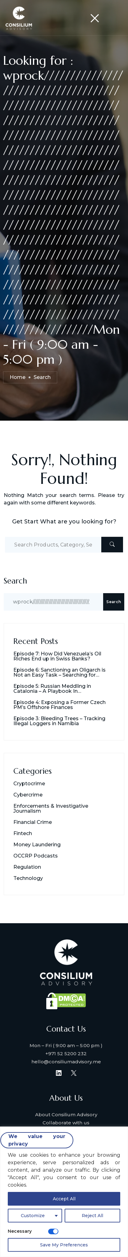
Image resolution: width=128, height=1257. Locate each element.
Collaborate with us (66, 1123)
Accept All (64, 1199)
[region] (64, 1192)
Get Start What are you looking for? (64, 521)
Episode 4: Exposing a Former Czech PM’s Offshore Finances (59, 705)
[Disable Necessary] (53, 1231)
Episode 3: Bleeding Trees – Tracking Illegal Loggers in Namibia (59, 721)
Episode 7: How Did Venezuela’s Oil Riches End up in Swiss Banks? (57, 656)
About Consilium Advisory (66, 1115)
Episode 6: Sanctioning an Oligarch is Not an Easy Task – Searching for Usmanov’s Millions (59, 673)
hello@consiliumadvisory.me (66, 1062)
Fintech (22, 833)
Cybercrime (28, 794)
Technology (28, 878)
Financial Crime (32, 822)
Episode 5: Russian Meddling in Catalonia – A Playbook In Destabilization (52, 689)
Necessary (20, 1231)
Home (17, 377)
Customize (33, 1215)
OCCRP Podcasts (35, 855)
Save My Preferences (64, 1245)
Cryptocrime (29, 783)
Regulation (27, 867)
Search (15, 581)
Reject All (92, 1215)
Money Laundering (37, 844)
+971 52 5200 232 (66, 1053)
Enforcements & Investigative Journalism (50, 809)
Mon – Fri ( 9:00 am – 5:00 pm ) (66, 1045)
